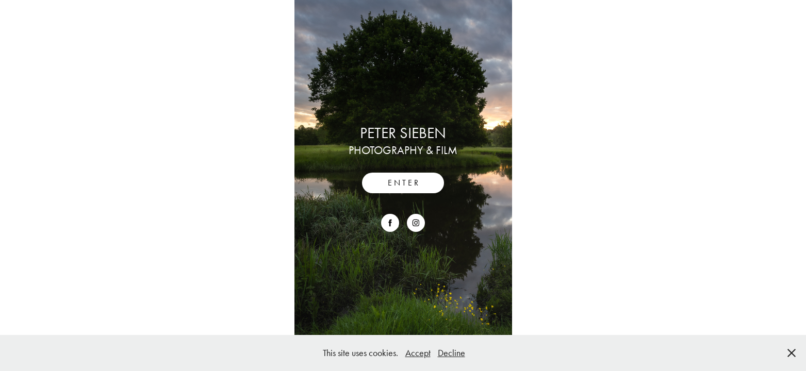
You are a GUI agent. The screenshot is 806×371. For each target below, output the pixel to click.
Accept (418, 353)
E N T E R (403, 183)
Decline (451, 353)
